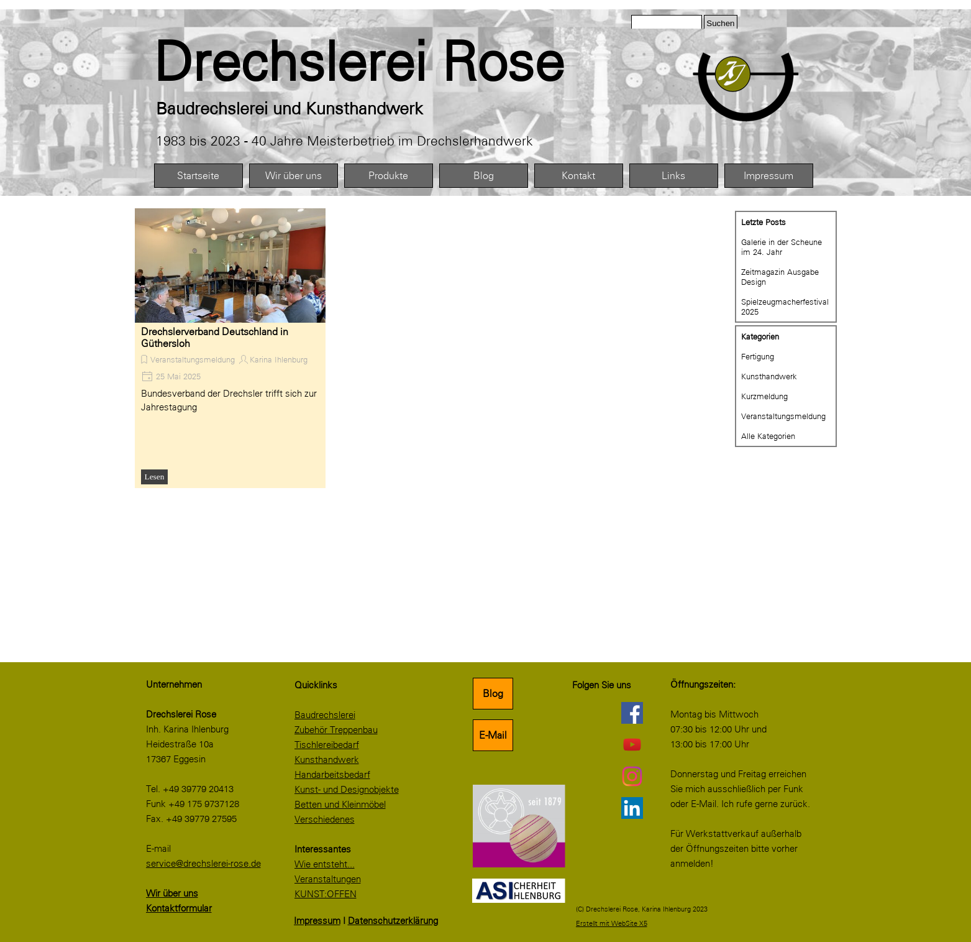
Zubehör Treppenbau (336, 730)
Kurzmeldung (764, 396)
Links (673, 176)
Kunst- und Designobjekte (346, 789)
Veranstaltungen (327, 879)
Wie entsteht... (324, 864)
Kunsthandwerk (769, 376)
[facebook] (632, 712)
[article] (230, 348)
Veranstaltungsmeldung (192, 359)
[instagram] (632, 776)
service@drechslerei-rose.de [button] (203, 863)
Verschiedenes (324, 819)
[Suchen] (667, 23)
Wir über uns (293, 176)
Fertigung (757, 356)
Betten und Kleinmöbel (340, 804)
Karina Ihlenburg (279, 359)
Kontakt (578, 176)
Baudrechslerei (324, 715)
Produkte (388, 176)
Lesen (155, 476)
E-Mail (493, 735)
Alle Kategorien (768, 436)
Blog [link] (493, 694)
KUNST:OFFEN (325, 894)
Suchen (720, 23)
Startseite (198, 176)
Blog (483, 176)
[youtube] (632, 744)
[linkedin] (632, 807)
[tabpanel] (386, 62)
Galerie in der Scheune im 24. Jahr (781, 247)
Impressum (768, 176)
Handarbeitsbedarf (332, 774)
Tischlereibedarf (326, 744)
